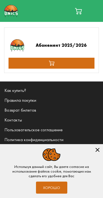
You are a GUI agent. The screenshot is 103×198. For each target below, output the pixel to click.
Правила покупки (20, 100)
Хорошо (51, 187)
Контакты (13, 120)
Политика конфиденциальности (33, 139)
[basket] (78, 11)
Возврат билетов (20, 110)
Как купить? (15, 90)
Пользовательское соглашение (33, 130)
